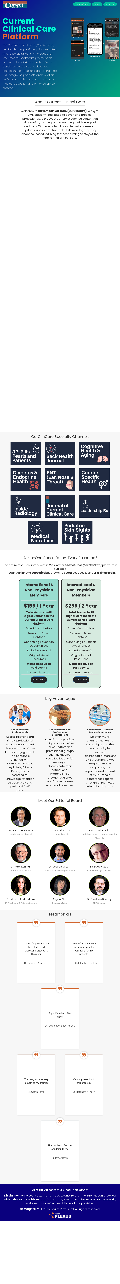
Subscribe (110, 4)
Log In (97, 4)
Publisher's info (82, 4)
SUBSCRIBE (39, 679)
